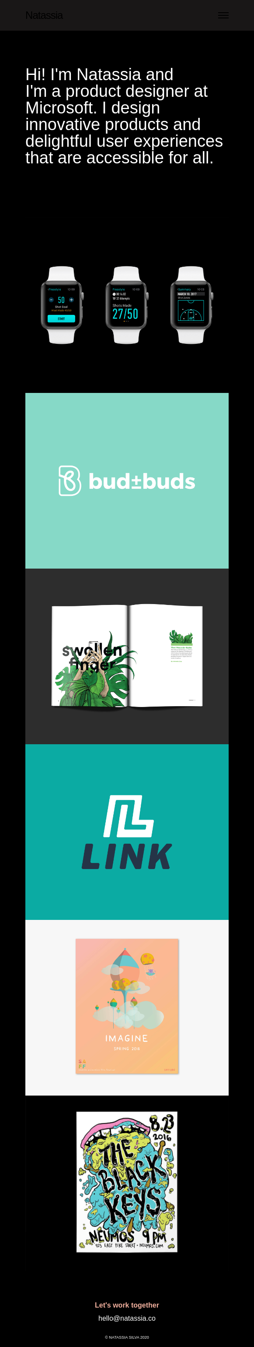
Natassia (44, 15)
